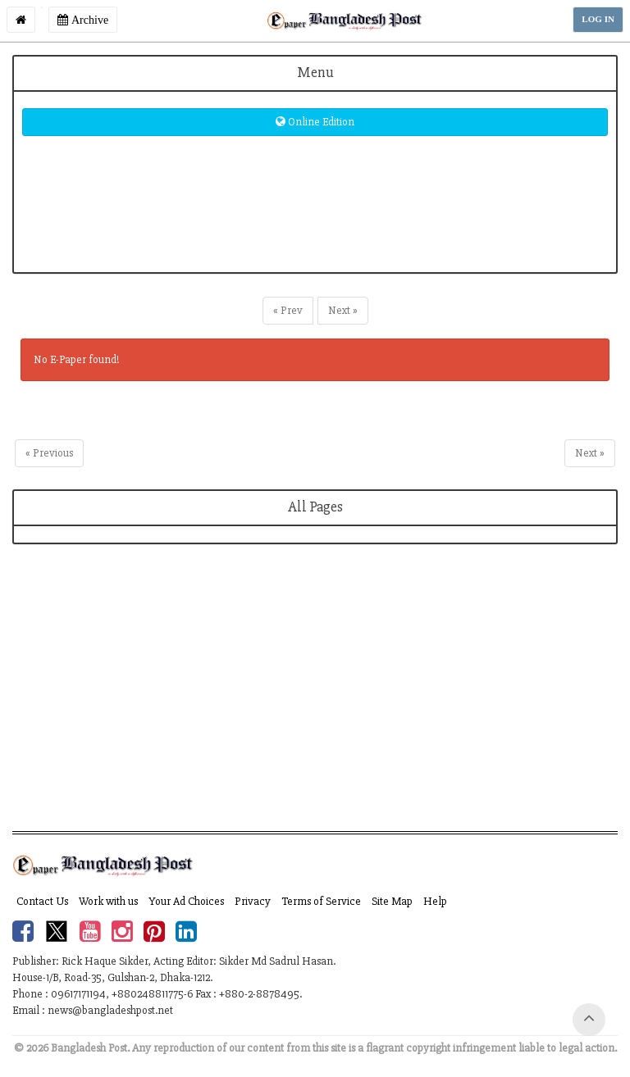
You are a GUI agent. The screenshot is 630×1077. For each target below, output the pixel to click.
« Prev (288, 310)
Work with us (108, 901)
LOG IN (598, 19)
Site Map (392, 901)
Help (435, 901)
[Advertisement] (315, 700)
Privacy (253, 901)
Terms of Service (321, 901)
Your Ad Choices (186, 901)
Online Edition (315, 122)
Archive (82, 19)
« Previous (49, 453)
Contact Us (42, 901)
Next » (343, 310)
